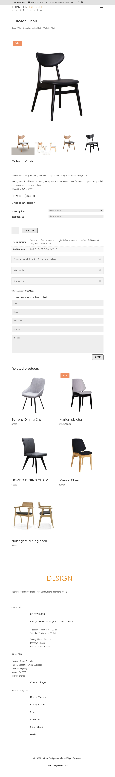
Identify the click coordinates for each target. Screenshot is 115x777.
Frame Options (18, 211)
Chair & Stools (24, 28)
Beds (33, 734)
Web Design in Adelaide (57, 765)
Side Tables (36, 727)
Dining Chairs (37, 28)
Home (14, 28)
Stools (33, 712)
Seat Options (18, 217)
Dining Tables (38, 697)
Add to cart (29, 230)
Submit (98, 357)
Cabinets (35, 719)
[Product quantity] (15, 230)
